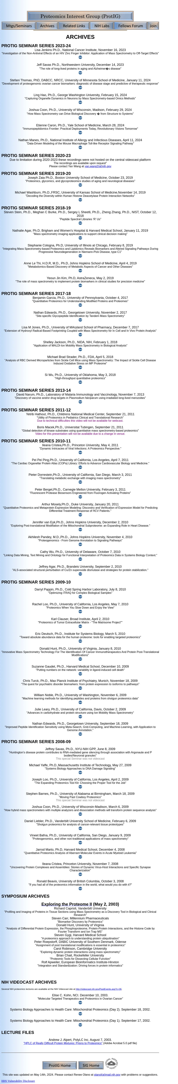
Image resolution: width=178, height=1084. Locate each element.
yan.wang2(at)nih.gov (98, 166)
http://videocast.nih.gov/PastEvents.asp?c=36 (99, 989)
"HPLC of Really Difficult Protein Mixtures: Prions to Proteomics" (62, 1043)
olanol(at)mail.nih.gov (107, 1074)
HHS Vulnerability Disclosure (18, 1080)
